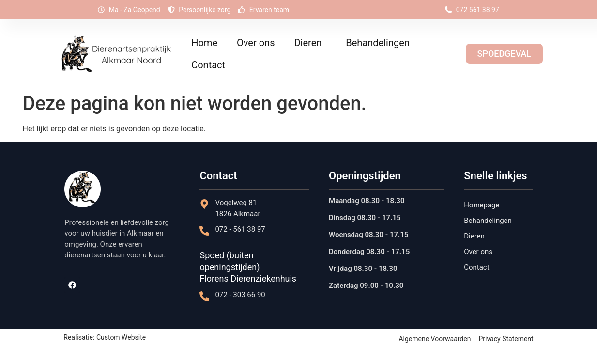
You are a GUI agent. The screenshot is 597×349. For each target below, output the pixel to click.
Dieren (310, 42)
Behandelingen (380, 42)
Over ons (256, 42)
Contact (208, 65)
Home (204, 42)
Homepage (481, 205)
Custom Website (121, 337)
